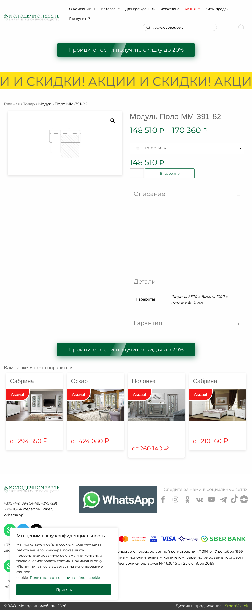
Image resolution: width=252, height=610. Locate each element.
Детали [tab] (145, 281)
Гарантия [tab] (148, 323)
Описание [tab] (149, 193)
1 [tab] (149, 423)
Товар (29, 104)
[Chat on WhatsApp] (118, 499)
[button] (94, 9)
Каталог (110, 9)
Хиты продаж (217, 9)
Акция (192, 9)
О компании (82, 9)
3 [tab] (163, 423)
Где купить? (79, 18)
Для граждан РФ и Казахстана (152, 9)
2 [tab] (156, 423)
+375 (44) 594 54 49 (21, 503)
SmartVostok (236, 605)
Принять (64, 589)
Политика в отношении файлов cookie (65, 577)
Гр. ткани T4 (155, 148)
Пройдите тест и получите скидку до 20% (126, 49)
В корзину (170, 173)
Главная (12, 104)
